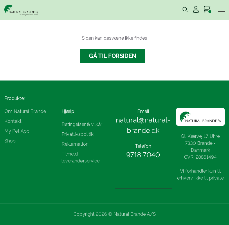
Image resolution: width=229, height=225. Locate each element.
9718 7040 (143, 155)
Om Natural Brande (25, 111)
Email (143, 111)
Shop (10, 141)
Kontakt (12, 121)
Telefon (143, 146)
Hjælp (68, 111)
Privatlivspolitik (77, 134)
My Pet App (17, 131)
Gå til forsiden (112, 55)
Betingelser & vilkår (82, 124)
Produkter (14, 98)
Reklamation (75, 144)
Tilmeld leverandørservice (81, 157)
